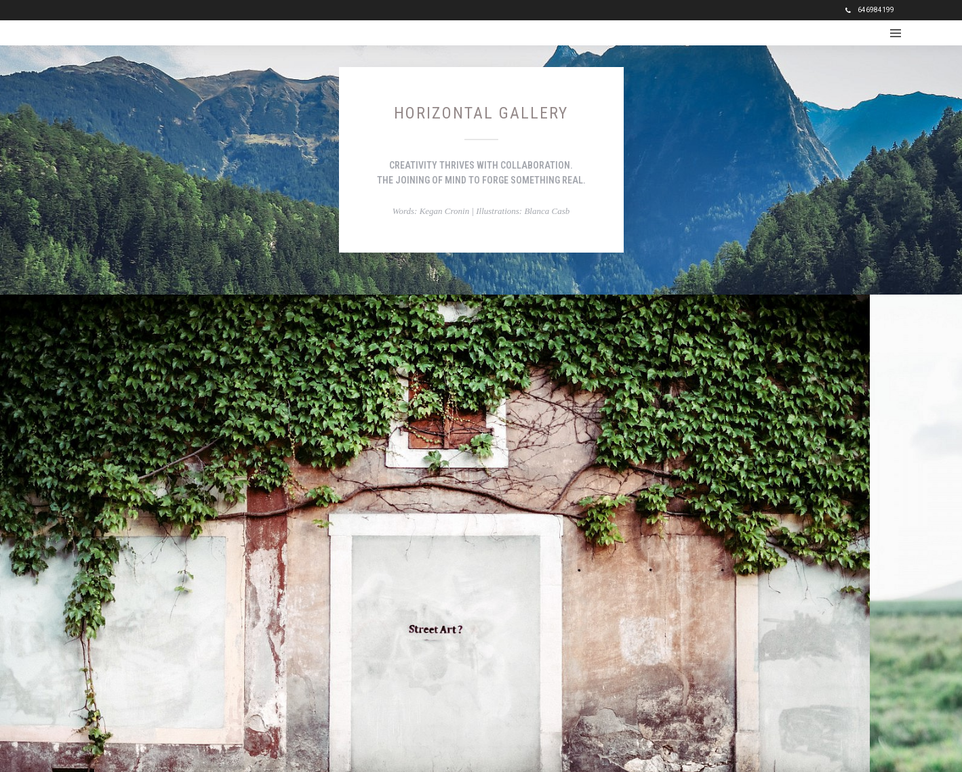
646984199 (869, 10)
